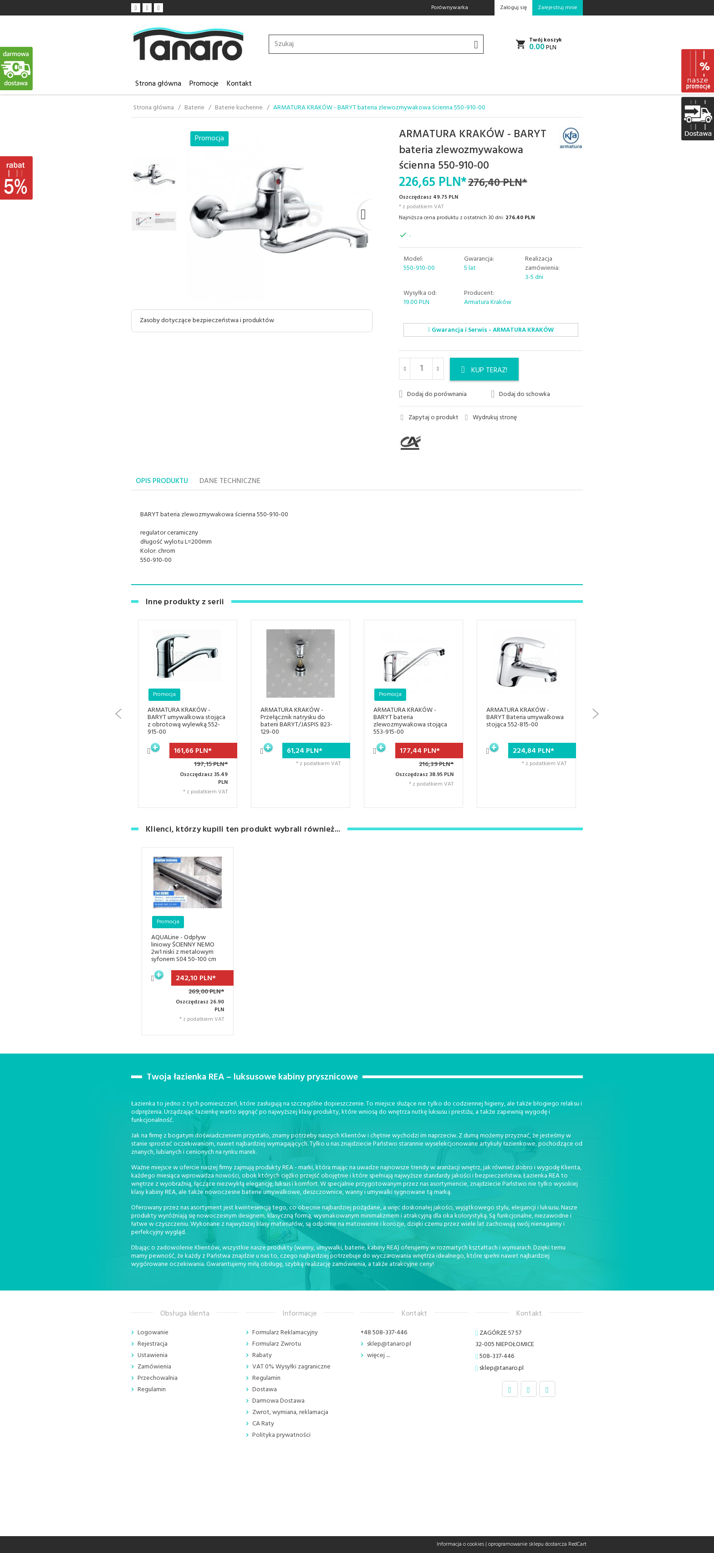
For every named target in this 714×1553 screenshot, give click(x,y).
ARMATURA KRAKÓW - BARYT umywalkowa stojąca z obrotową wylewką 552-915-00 (186, 721)
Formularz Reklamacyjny (285, 1332)
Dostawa (264, 1389)
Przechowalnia (158, 1378)
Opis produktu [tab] (162, 481)
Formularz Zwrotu (276, 1344)
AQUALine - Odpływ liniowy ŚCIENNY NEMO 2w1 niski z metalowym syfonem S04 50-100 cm (183, 948)
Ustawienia (153, 1355)
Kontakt (239, 84)
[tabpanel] (357, 537)
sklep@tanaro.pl (389, 1344)
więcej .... (378, 1355)
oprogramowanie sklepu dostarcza (527, 1544)
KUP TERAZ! (484, 370)
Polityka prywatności (281, 1435)
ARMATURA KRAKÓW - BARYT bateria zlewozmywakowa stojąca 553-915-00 (410, 721)
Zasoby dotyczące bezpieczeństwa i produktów (207, 320)
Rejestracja (153, 1344)
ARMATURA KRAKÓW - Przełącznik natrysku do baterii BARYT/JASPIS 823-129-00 (296, 721)
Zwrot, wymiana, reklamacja (290, 1412)
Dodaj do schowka (520, 394)
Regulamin (152, 1389)
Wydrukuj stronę (491, 417)
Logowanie (153, 1332)
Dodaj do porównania (433, 394)
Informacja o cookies (460, 1544)
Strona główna (158, 84)
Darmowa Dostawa (278, 1401)
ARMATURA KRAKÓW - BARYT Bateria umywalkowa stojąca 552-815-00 (525, 717)
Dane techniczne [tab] (229, 481)
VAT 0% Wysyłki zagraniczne (291, 1367)
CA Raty (263, 1424)
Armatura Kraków (487, 302)
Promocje (204, 84)
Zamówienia (154, 1367)
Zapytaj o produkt (430, 417)
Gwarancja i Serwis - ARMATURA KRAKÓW (491, 330)
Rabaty (262, 1355)
